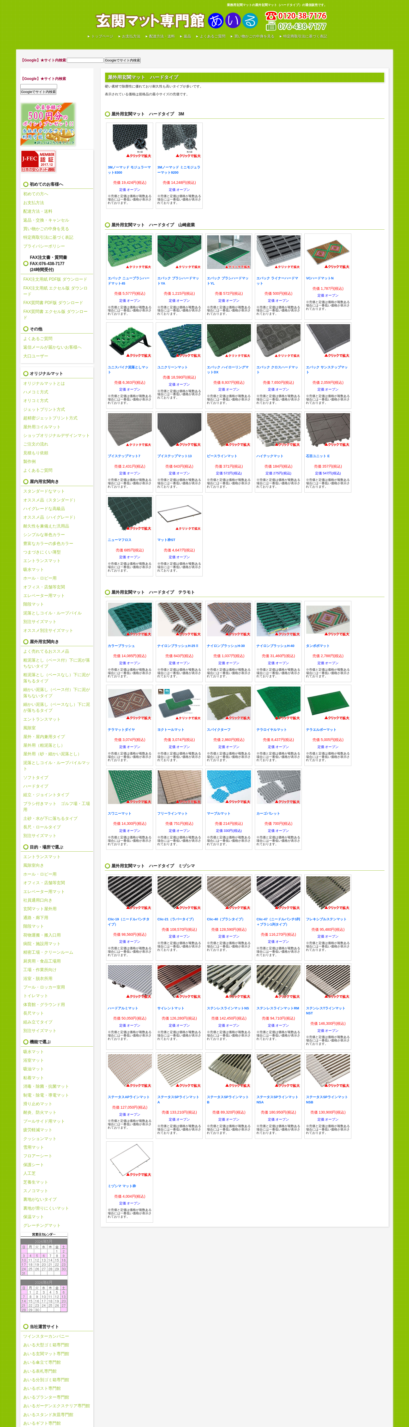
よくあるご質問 (212, 36)
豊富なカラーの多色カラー (48, 543)
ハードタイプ (35, 786)
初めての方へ (35, 194)
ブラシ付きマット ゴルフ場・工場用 (56, 806)
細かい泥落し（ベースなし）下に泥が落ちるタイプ (56, 707)
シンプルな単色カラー (44, 534)
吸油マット (33, 1069)
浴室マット (33, 1060)
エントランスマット (42, 560)
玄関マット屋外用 (40, 909)
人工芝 (29, 1173)
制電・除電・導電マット (46, 1095)
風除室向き (33, 865)
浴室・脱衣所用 (37, 978)
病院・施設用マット (42, 943)
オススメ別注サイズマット (48, 630)
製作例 (29, 461)
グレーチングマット (42, 1225)
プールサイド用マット (44, 1121)
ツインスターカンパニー (46, 1336)
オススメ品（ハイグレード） (50, 517)
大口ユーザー (35, 356)
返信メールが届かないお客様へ (52, 347)
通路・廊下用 (35, 917)
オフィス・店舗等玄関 (44, 587)
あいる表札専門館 (40, 1371)
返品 (187, 36)
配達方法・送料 (162, 36)
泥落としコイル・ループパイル (52, 613)
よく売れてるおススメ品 (46, 651)
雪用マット (33, 1147)
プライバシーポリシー (44, 246)
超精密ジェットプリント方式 (50, 418)
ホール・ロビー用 (40, 578)
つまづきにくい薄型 (42, 552)
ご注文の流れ (35, 444)
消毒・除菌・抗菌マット (46, 1086)
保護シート (33, 1164)
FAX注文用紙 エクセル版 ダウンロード (55, 291)
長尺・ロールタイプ (42, 827)
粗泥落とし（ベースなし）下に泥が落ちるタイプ (56, 677)
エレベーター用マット (44, 595)
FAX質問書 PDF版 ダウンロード (53, 302)
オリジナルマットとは (44, 383)
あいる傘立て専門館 (42, 1362)
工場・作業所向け (40, 969)
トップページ (102, 36)
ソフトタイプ (35, 777)
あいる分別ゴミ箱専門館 (46, 1380)
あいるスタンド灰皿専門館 (48, 1414)
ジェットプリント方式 (44, 409)
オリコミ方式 (35, 400)
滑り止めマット (37, 1104)
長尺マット (33, 1013)
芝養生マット (35, 1182)
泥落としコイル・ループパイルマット (56, 765)
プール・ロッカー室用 (44, 987)
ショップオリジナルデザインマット (56, 435)
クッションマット (40, 1138)
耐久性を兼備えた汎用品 (46, 526)
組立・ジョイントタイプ (46, 795)
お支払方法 (131, 36)
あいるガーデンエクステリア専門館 (56, 1406)
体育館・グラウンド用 (44, 1004)
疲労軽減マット (37, 1130)
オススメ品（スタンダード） (50, 500)
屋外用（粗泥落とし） (44, 745)
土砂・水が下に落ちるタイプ (50, 818)
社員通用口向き (37, 900)
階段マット (33, 604)
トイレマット (35, 996)
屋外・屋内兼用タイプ (44, 736)
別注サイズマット (40, 621)
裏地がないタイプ (40, 1199)
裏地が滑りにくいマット (46, 1208)
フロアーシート (37, 1156)
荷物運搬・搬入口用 (42, 935)
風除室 (29, 728)
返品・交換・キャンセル (46, 220)
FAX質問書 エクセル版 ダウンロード (55, 314)
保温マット (33, 1217)
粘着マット (33, 1078)
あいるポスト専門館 (42, 1388)
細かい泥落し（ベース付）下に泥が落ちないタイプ (56, 692)
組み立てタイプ (37, 1022)
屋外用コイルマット (42, 427)
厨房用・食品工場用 (42, 961)
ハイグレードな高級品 (44, 508)
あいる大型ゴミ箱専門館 (46, 1345)
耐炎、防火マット (40, 1112)
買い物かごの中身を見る (254, 36)
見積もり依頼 (35, 453)
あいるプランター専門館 (46, 1397)
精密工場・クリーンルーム (48, 952)
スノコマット (35, 1191)
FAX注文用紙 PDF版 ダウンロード (55, 279)
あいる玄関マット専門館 (176, 20)
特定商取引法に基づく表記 (305, 36)
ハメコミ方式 (35, 392)
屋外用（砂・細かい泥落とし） (52, 754)
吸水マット (33, 569)
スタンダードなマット (44, 491)
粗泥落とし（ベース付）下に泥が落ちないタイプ (56, 663)
